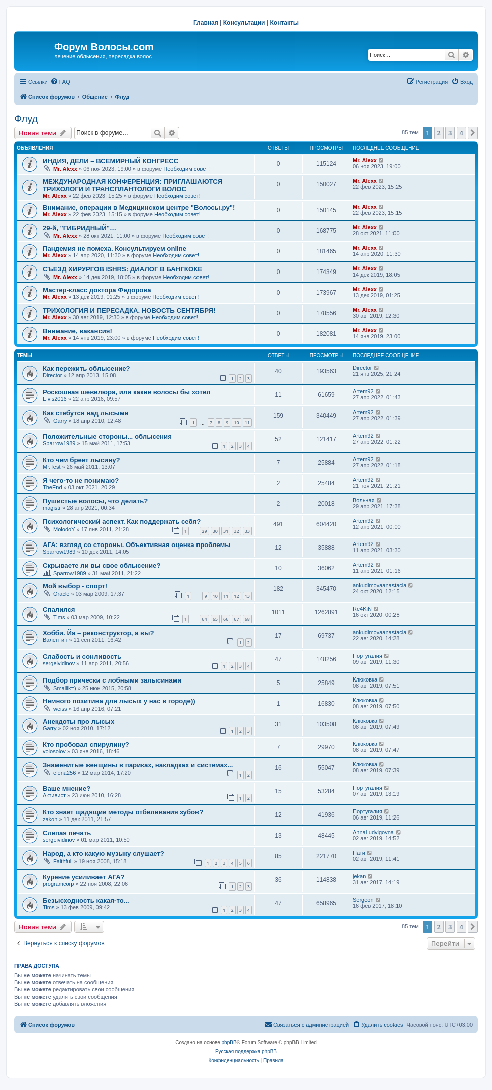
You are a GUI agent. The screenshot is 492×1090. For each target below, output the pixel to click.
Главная (205, 22)
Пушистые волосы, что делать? (95, 501)
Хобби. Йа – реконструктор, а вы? (98, 633)
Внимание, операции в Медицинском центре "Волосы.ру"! (139, 207)
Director (52, 375)
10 (236, 422)
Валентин (55, 640)
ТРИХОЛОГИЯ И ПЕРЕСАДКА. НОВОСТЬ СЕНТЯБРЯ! (129, 310)
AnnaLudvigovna (373, 832)
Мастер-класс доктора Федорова (97, 290)
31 (225, 531)
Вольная (364, 500)
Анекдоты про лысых (78, 721)
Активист (54, 795)
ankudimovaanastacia (379, 585)
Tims (59, 617)
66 (225, 619)
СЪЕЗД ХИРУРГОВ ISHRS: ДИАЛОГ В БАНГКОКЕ (122, 269)
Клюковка (365, 679)
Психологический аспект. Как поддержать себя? (122, 521)
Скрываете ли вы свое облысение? (101, 565)
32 (236, 531)
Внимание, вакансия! (77, 331)
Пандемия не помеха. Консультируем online (114, 248)
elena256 (64, 773)
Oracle (61, 594)
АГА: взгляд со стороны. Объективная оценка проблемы (137, 545)
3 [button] (450, 133)
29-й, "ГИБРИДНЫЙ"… (79, 228)
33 (247, 531)
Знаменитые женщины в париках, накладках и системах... (138, 765)
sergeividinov (59, 663)
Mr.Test (51, 467)
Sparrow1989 (59, 443)
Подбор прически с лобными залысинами (112, 680)
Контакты (284, 22)
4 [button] (461, 133)
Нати (359, 853)
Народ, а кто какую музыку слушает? (103, 853)
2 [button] (439, 133)
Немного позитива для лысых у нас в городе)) (119, 701)
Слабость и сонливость (82, 656)
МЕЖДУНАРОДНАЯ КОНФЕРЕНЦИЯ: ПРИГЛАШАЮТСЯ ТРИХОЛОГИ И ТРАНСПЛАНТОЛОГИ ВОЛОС (132, 185)
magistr (52, 508)
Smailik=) (64, 688)
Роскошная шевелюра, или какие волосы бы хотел (127, 392)
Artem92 (363, 391)
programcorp (58, 884)
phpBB (229, 1042)
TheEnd (52, 487)
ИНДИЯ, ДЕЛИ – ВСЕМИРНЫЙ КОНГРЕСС (110, 161)
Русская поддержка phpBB (246, 1051)
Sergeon (363, 900)
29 (204, 531)
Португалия (367, 656)
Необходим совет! (186, 169)
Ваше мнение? (66, 788)
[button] (473, 133)
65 (215, 619)
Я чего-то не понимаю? (81, 480)
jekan (359, 876)
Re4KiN (362, 609)
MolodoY (64, 529)
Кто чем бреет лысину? (81, 460)
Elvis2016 (55, 399)
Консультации (244, 22)
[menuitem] (60, 82)
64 (204, 619)
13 (247, 596)
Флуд (26, 118)
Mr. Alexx (65, 169)
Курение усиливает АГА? (84, 877)
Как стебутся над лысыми (86, 413)
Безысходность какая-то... (86, 900)
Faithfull (63, 861)
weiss (60, 709)
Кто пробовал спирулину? (86, 744)
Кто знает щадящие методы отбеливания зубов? (123, 812)
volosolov (54, 751)
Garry (60, 421)
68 (247, 619)
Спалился (59, 609)
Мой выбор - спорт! (75, 586)
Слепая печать (67, 833)
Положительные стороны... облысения (107, 436)
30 (215, 531)
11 (247, 422)
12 (236, 596)
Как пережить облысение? (86, 368)
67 (236, 619)
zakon (50, 819)
